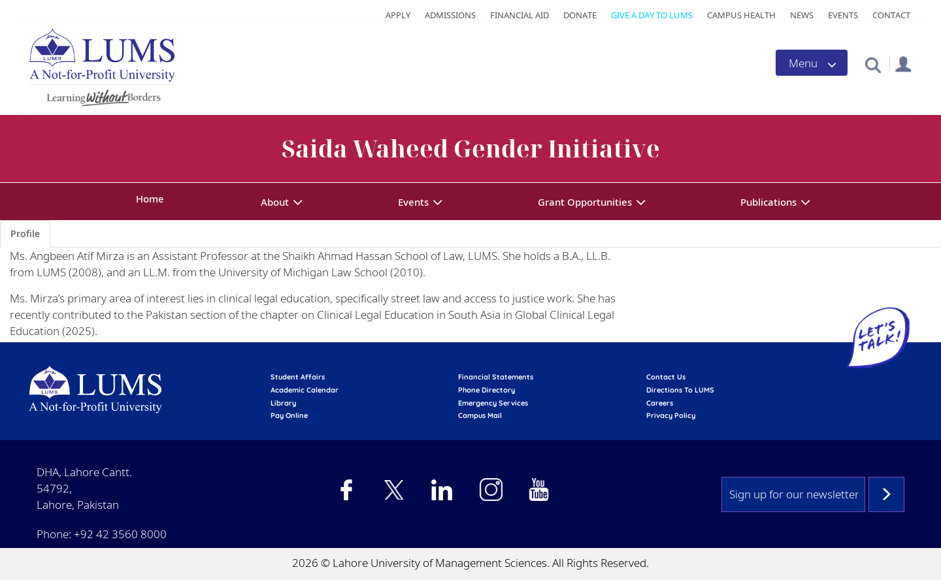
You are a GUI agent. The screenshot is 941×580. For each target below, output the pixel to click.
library (283, 403)
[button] (872, 64)
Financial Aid (519, 15)
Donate (580, 15)
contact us (665, 376)
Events (843, 15)
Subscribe (886, 494)
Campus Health (741, 15)
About (275, 201)
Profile (25, 233)
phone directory (486, 390)
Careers (659, 403)
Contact (891, 15)
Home (150, 198)
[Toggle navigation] (812, 63)
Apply (398, 15)
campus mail (480, 415)
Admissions (450, 15)
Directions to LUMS (680, 390)
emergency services (493, 403)
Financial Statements (495, 376)
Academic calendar (304, 390)
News (802, 15)
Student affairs (298, 376)
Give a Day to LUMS (652, 15)
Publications (768, 201)
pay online (289, 415)
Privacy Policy (670, 415)
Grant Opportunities (585, 201)
